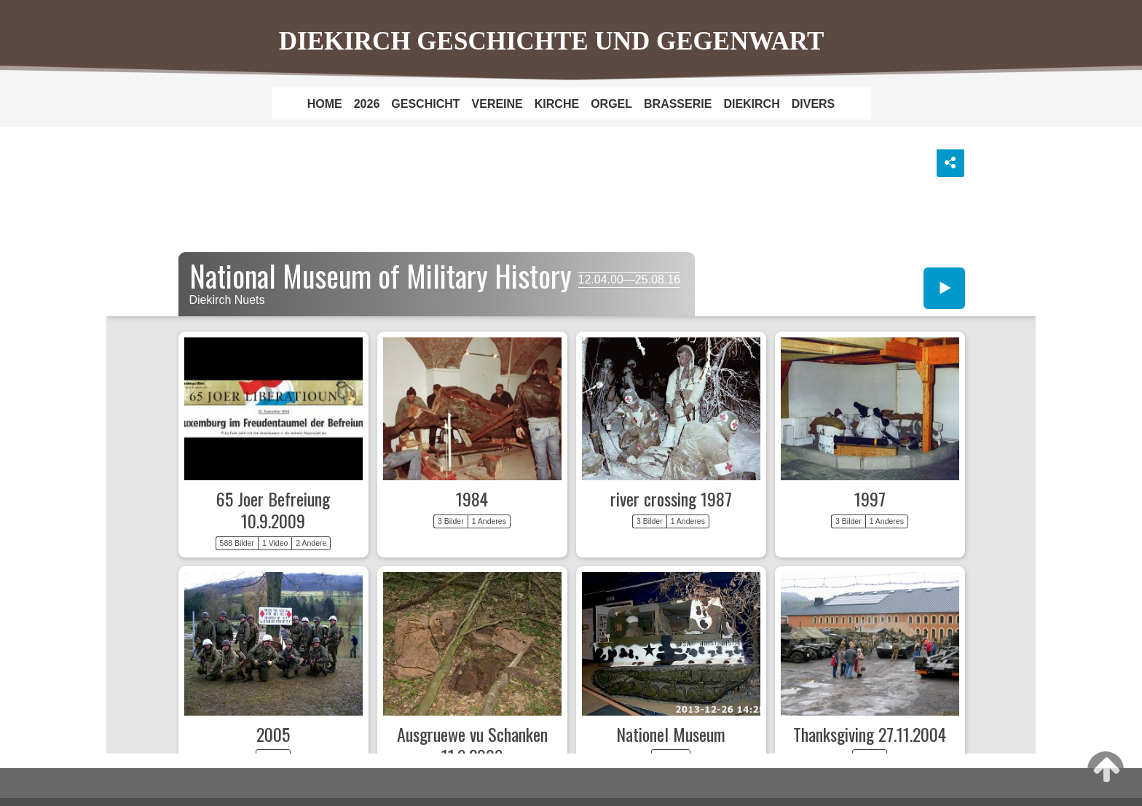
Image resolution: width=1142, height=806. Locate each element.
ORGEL (611, 104)
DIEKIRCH (751, 104)
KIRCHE (557, 104)
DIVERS (813, 104)
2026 (367, 104)
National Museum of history (571, 447)
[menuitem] (325, 103)
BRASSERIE (678, 104)
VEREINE (497, 104)
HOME (324, 104)
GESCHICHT (425, 104)
